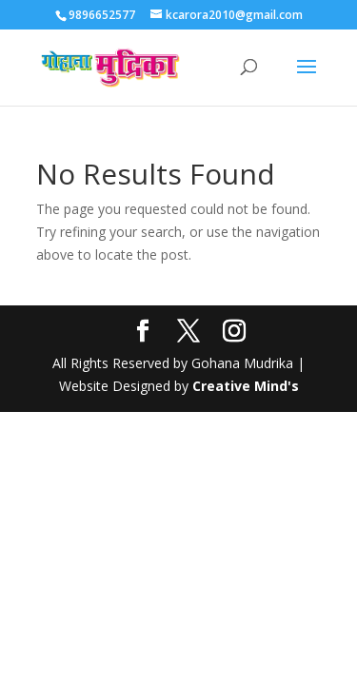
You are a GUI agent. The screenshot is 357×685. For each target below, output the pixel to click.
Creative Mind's (245, 386)
